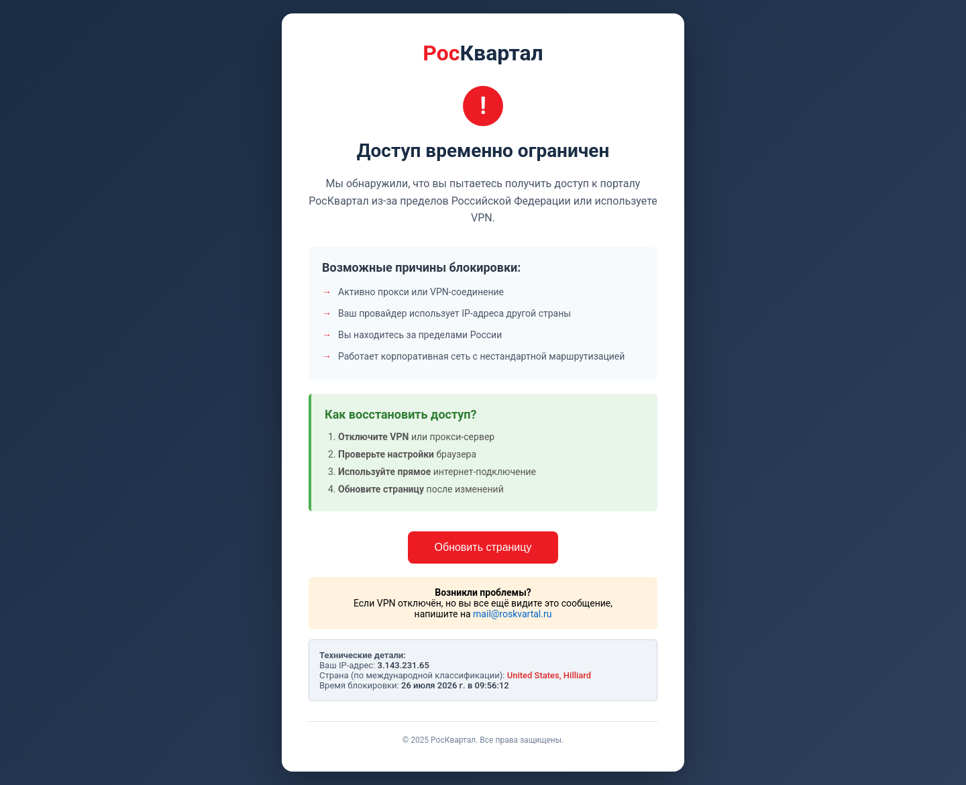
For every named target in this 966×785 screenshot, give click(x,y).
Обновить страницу (483, 547)
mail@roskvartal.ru (512, 614)
